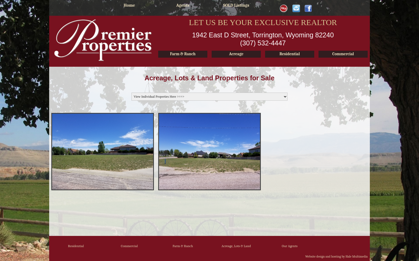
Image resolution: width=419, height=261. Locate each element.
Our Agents (290, 246)
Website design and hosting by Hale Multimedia (336, 256)
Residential (76, 246)
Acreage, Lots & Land (236, 246)
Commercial (129, 246)
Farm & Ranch (183, 246)
